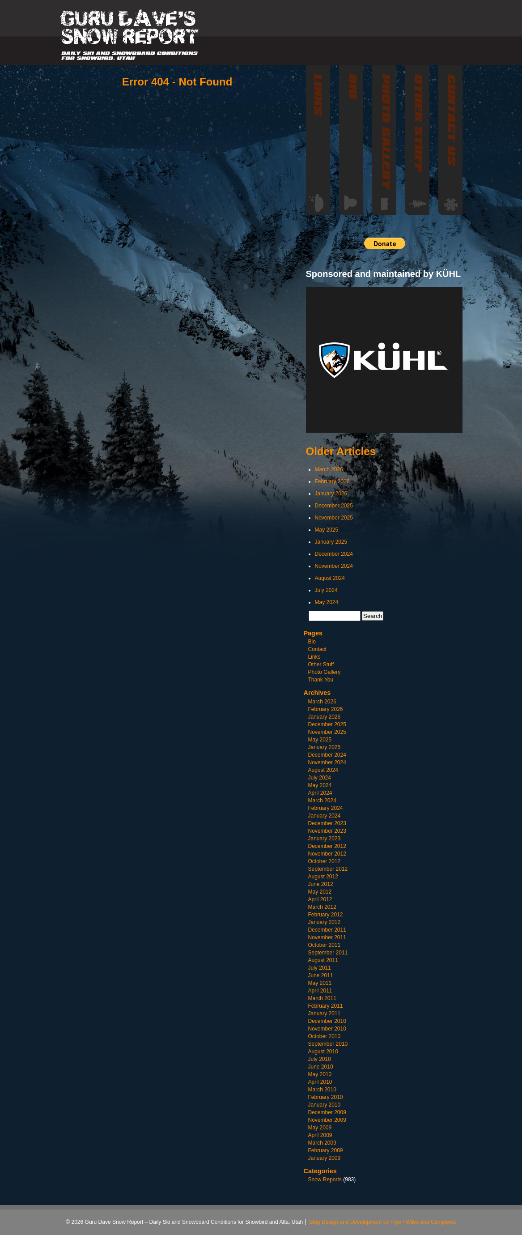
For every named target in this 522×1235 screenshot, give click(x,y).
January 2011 (324, 1013)
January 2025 (331, 542)
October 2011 (324, 945)
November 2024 (334, 566)
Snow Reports (325, 1179)
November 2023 (327, 831)
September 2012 (328, 869)
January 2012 (324, 922)
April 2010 (320, 1082)
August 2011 (323, 960)
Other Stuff (321, 664)
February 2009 (325, 1150)
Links (314, 657)
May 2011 (320, 983)
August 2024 (330, 578)
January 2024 (324, 816)
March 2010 (322, 1089)
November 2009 (327, 1120)
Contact (317, 649)
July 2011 (319, 968)
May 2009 (320, 1127)
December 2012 (327, 846)
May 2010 (320, 1074)
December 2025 (334, 506)
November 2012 (327, 854)
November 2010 (327, 1029)
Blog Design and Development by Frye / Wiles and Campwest (383, 1222)
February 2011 (325, 1006)
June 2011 (320, 975)
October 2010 (324, 1036)
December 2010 (327, 1021)
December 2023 (327, 823)
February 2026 (332, 481)
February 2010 (325, 1097)
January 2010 (324, 1105)
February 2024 (325, 808)
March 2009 (322, 1143)
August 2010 (323, 1051)
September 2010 (328, 1044)
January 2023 (324, 838)
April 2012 (320, 899)
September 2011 (328, 953)
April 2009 (320, 1135)
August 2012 (323, 876)
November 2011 (327, 937)
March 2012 (322, 907)
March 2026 (329, 469)
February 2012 (325, 914)
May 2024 (327, 602)
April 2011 (320, 991)
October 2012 (324, 861)
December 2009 (327, 1112)
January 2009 (324, 1158)
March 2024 (322, 800)
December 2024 (334, 554)
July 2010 (319, 1059)
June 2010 (320, 1067)
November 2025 (334, 518)
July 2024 (326, 590)
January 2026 (331, 493)
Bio (312, 642)
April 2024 (320, 793)
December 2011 (327, 930)
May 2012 (320, 892)
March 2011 (322, 998)
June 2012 (320, 884)
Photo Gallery (324, 672)
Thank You (321, 680)
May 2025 (327, 530)
